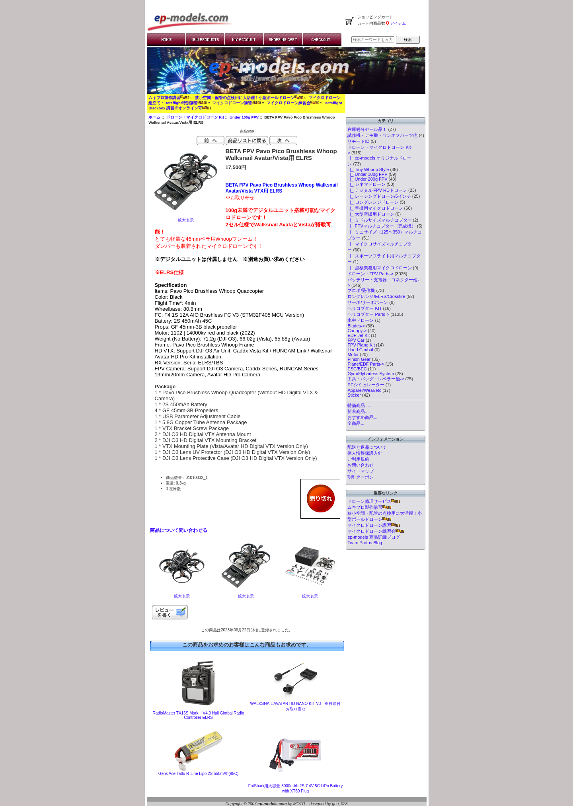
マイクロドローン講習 (236, 103)
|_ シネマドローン (366, 184)
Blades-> (356, 325)
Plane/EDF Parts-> (365, 364)
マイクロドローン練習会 (293, 103)
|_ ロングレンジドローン (372, 202)
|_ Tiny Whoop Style (368, 169)
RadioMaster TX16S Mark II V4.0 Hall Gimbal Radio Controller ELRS (198, 715)
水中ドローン (360, 320)
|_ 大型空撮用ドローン (370, 214)
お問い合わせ (360, 465)
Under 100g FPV (244, 117)
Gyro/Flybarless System (370, 373)
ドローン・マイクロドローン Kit (195, 117)
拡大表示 (182, 594)
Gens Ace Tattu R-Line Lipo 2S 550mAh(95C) (198, 773)
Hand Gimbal (360, 349)
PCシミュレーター (365, 384)
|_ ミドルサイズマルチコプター (379, 220)
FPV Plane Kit (360, 345)
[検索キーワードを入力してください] (372, 39)
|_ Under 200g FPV (367, 179)
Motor (353, 354)
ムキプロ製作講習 (168, 97)
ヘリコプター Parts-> (368, 314)
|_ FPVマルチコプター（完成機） (381, 226)
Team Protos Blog (364, 542)
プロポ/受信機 (361, 290)
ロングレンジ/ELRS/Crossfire (376, 296)
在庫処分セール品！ (367, 129)
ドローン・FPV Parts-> (370, 273)
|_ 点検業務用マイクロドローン (379, 267)
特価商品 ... (358, 405)
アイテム (397, 23)
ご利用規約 (358, 459)
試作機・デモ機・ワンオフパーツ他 (382, 135)
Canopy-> (356, 330)
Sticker (354, 395)
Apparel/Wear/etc (364, 390)
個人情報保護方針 (364, 453)
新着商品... (357, 411)
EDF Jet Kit (358, 335)
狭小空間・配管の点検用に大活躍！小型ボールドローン (249, 97)
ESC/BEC (356, 368)
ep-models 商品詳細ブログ (373, 537)
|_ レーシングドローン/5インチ (379, 196)
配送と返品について (367, 447)
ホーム (154, 117)
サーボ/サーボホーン (367, 302)
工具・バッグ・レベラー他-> (375, 378)
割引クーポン (360, 477)
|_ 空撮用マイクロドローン (375, 208)
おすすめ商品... (362, 417)
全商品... (355, 423)
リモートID (358, 141)
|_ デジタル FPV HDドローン (377, 190)
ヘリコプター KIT (364, 308)
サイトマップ (360, 471)
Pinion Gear (358, 359)
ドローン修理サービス (373, 501)
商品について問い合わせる (178, 530)
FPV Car (355, 340)
